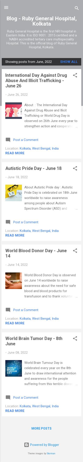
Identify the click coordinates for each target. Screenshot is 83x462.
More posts (41, 428)
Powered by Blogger (41, 445)
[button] (75, 76)
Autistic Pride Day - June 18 (33, 168)
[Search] (76, 9)
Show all (69, 62)
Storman (51, 453)
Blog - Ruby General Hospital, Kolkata (41, 21)
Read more (15, 153)
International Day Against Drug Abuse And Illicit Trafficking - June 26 (36, 80)
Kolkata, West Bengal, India (39, 148)
